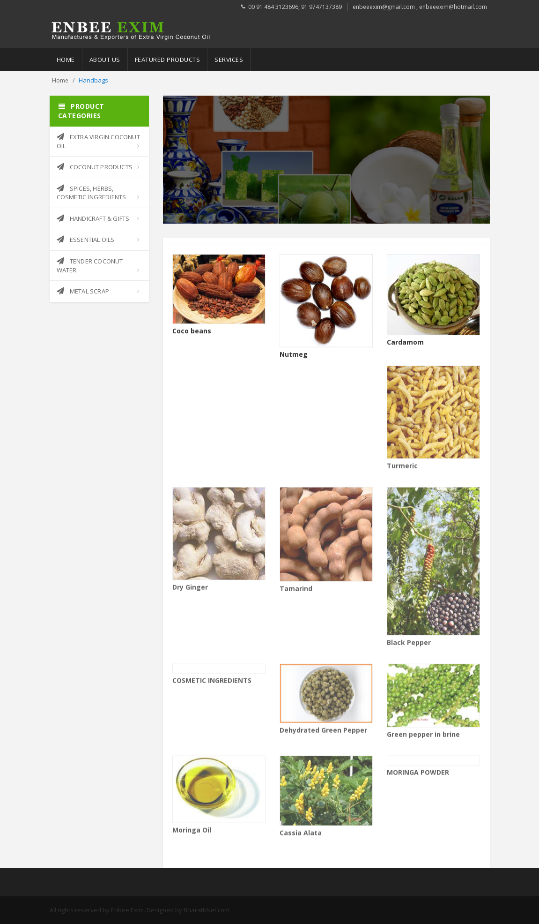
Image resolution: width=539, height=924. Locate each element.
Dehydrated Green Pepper (323, 733)
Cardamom (405, 342)
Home (66, 59)
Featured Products (167, 59)
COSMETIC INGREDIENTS (211, 682)
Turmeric (402, 468)
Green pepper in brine (423, 737)
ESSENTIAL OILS (86, 239)
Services (228, 59)
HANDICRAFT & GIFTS (93, 218)
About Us (104, 59)
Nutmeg (294, 354)
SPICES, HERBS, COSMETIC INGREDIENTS (91, 193)
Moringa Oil (191, 832)
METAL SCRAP (83, 291)
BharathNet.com (206, 910)
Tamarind (296, 590)
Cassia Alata (301, 835)
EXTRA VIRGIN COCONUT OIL (98, 141)
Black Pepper (409, 645)
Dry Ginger (190, 589)
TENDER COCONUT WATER (90, 265)
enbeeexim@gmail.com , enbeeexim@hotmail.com (420, 7)
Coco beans (191, 331)
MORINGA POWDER (418, 774)
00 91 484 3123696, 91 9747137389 (295, 7)
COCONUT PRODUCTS (95, 167)
